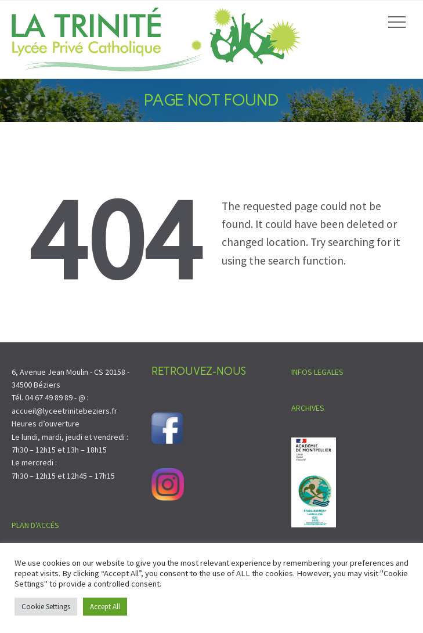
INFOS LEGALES (317, 372)
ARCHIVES (307, 408)
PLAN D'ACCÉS (35, 525)
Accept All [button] (105, 607)
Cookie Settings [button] (45, 607)
